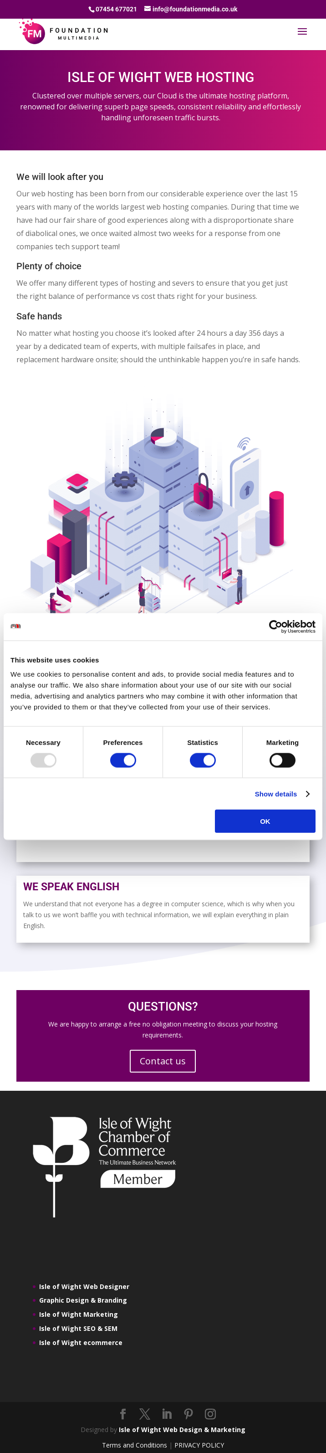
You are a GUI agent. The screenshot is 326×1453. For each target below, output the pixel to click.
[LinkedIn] (166, 1414)
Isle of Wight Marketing (78, 1314)
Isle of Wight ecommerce (80, 1342)
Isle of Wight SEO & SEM (78, 1328)
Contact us (163, 1061)
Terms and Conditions (134, 1445)
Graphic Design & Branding (83, 1300)
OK (265, 821)
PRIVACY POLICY (199, 1445)
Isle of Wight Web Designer (84, 1286)
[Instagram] (210, 1414)
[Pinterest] (188, 1414)
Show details (276, 793)
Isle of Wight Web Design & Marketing (182, 1429)
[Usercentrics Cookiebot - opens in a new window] (276, 626)
